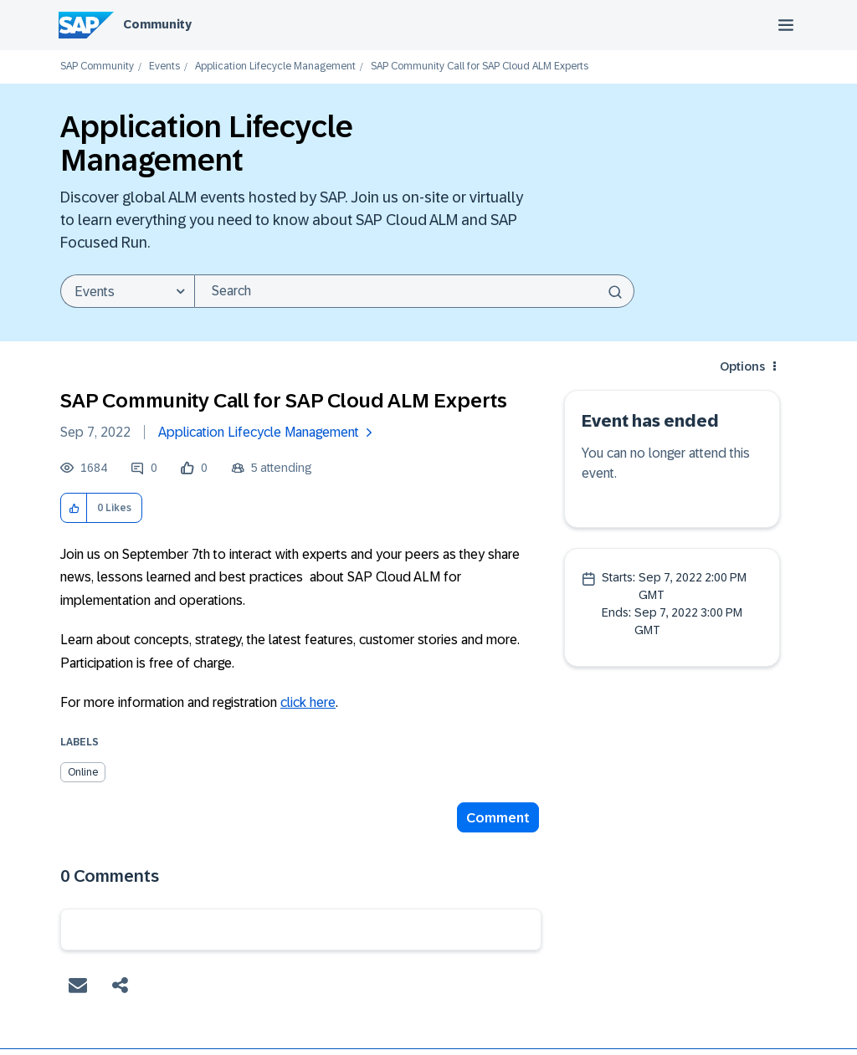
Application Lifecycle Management (275, 66)
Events (164, 66)
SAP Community (97, 66)
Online (83, 772)
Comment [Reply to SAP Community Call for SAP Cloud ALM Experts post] (498, 818)
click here (308, 702)
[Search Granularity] (127, 291)
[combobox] (414, 291)
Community (157, 24)
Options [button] (742, 366)
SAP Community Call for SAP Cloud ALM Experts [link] (479, 66)
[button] (74, 508)
